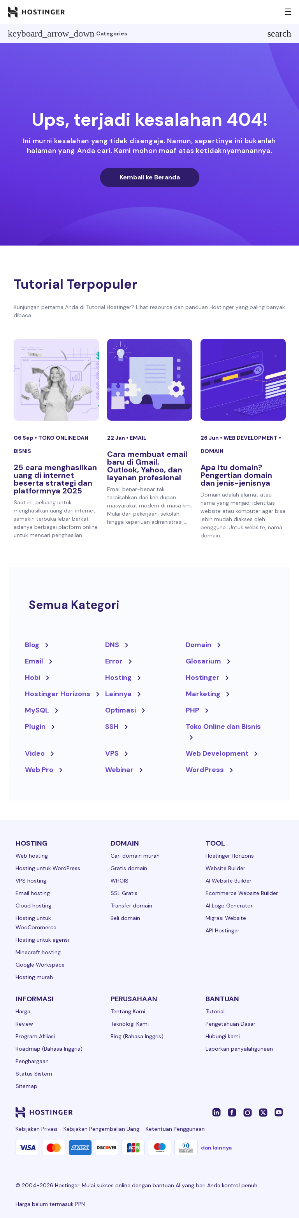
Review (24, 1023)
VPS (112, 753)
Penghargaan (32, 1061)
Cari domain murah (135, 855)
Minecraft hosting (38, 952)
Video (35, 753)
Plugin (35, 726)
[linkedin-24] (216, 1112)
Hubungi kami (223, 1036)
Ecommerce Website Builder (242, 893)
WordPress (205, 769)
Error (114, 661)
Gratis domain (129, 868)
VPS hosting (31, 880)
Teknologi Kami (130, 1023)
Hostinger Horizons (57, 694)
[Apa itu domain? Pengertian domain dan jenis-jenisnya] (243, 380)
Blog (32, 644)
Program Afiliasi (35, 1036)
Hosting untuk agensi (42, 939)
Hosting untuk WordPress (48, 868)
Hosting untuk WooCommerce (36, 922)
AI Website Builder (229, 880)
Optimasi (120, 710)
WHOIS (119, 880)
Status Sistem (34, 1073)
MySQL (37, 710)
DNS (112, 644)
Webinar (119, 769)
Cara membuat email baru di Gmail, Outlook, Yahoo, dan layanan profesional (147, 466)
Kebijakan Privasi (36, 1128)
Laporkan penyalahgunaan (239, 1048)
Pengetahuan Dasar (230, 1023)
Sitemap (26, 1086)
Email (138, 437)
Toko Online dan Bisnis (223, 726)
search (279, 33)
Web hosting (32, 855)
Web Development (251, 437)
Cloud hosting (33, 905)
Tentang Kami (128, 1011)
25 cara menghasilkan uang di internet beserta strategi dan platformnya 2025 (55, 479)
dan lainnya (216, 1147)
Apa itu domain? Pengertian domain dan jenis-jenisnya (236, 475)
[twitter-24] (263, 1112)
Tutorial (215, 1011)
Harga (23, 1011)
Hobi (32, 677)
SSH (112, 726)
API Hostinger (222, 930)
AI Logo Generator (229, 905)
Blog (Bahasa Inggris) (137, 1036)
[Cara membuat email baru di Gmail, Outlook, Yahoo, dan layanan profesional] (149, 380)
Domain (212, 451)
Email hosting (33, 893)
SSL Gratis (124, 893)
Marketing (203, 694)
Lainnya (118, 694)
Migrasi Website (226, 917)
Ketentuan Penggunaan (175, 1128)
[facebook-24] (232, 1112)
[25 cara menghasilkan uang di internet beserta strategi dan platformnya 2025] (56, 380)
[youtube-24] (278, 1112)
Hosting (118, 677)
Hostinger (203, 677)
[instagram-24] (247, 1112)
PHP (192, 710)
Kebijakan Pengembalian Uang (101, 1128)
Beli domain (125, 917)
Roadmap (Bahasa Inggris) (49, 1048)
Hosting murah (34, 977)
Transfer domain (131, 905)
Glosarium (203, 661)
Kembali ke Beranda (150, 177)
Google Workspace (40, 964)
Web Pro (39, 769)
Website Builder (225, 868)
